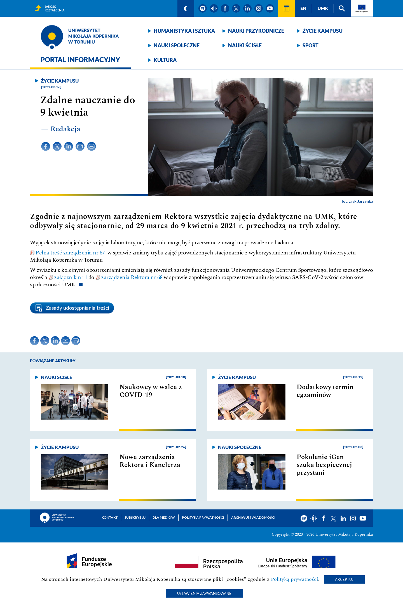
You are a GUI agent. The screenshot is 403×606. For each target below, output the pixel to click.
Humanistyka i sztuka (184, 31)
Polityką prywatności (294, 579)
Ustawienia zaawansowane (204, 593)
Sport (310, 45)
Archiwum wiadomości (253, 517)
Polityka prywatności (203, 517)
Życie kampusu (323, 31)
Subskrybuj (135, 517)
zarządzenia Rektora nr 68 (132, 277)
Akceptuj (344, 579)
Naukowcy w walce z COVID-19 (151, 391)
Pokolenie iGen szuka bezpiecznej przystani (324, 465)
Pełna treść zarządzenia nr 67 (71, 253)
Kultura (165, 60)
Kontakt (110, 517)
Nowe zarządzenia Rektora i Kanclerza (150, 461)
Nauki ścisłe (245, 45)
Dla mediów (164, 517)
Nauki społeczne (177, 45)
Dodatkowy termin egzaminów (325, 391)
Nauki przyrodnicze (256, 31)
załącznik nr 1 (70, 277)
